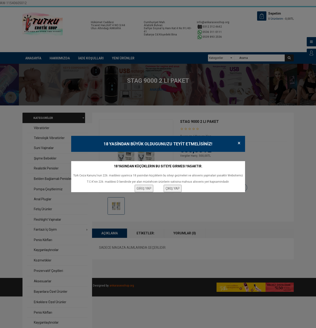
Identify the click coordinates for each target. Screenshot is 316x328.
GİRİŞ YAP (144, 188)
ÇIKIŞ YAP (173, 188)
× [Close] (239, 143)
